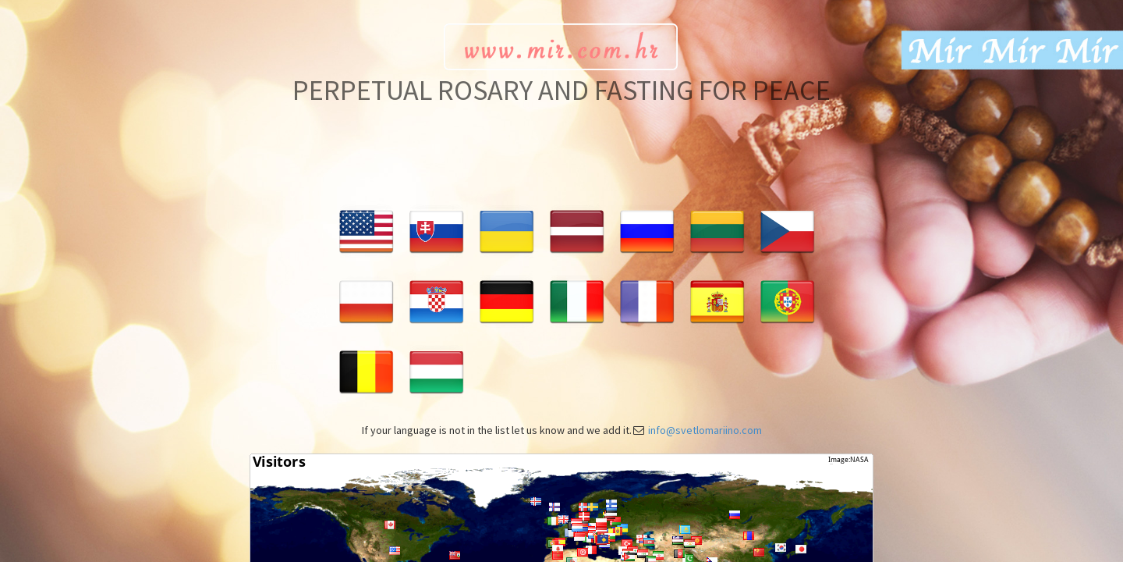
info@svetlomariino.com (705, 430)
